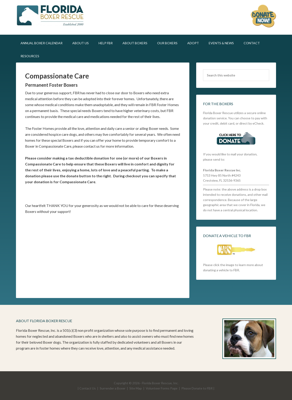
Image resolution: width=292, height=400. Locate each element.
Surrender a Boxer (112, 388)
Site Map (135, 388)
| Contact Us (87, 388)
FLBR (55, 16)
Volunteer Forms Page (161, 388)
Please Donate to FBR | (197, 388)
